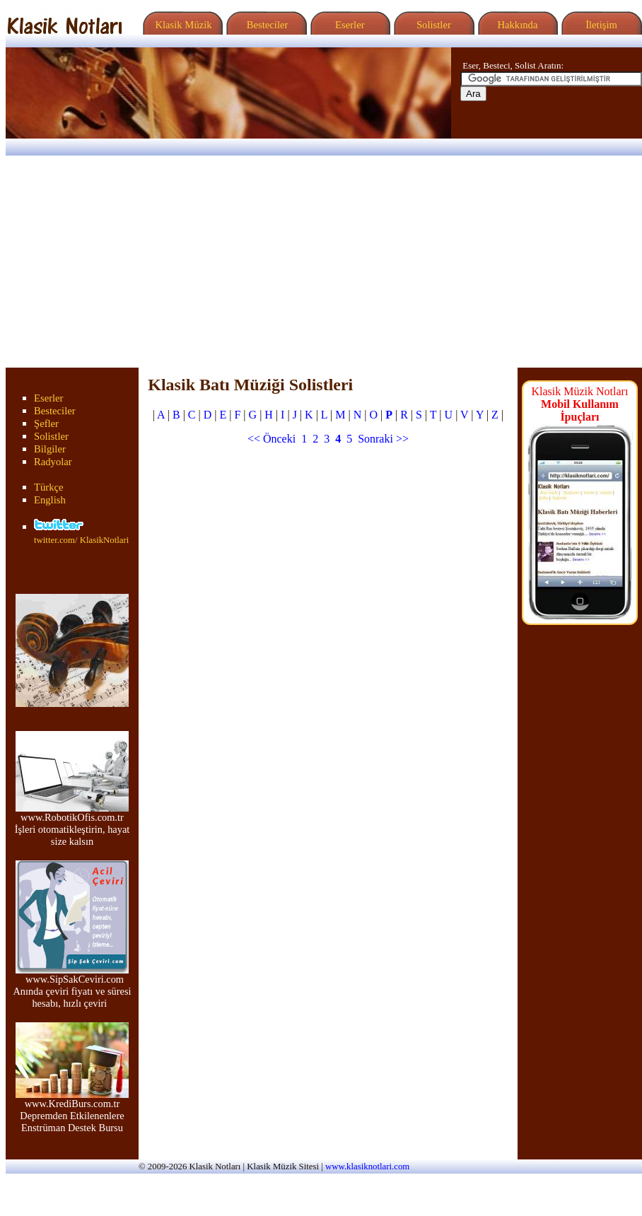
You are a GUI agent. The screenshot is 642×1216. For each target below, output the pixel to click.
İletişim (600, 24)
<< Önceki (271, 439)
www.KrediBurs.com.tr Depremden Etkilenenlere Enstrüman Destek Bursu (72, 1111)
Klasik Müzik (181, 24)
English (50, 499)
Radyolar (53, 461)
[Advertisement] (321, 262)
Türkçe (49, 487)
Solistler (432, 24)
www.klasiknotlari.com (367, 1166)
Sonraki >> (383, 439)
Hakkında (516, 24)
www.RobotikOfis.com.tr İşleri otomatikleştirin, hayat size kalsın (72, 824)
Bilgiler (50, 449)
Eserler (348, 24)
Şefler (46, 423)
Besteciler (264, 24)
